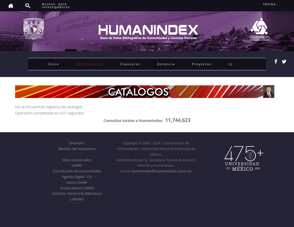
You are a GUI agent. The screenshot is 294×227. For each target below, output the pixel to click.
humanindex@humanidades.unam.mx (162, 171)
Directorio (77, 143)
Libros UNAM (76, 182)
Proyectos (201, 64)
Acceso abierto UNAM (77, 188)
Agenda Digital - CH (77, 176)
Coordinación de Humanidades (77, 171)
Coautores (130, 64)
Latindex (76, 199)
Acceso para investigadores (56, 5)
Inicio (53, 64)
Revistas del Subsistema (76, 148)
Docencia (166, 64)
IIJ (230, 64)
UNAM (77, 165)
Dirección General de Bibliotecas (77, 193)
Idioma (276, 4)
